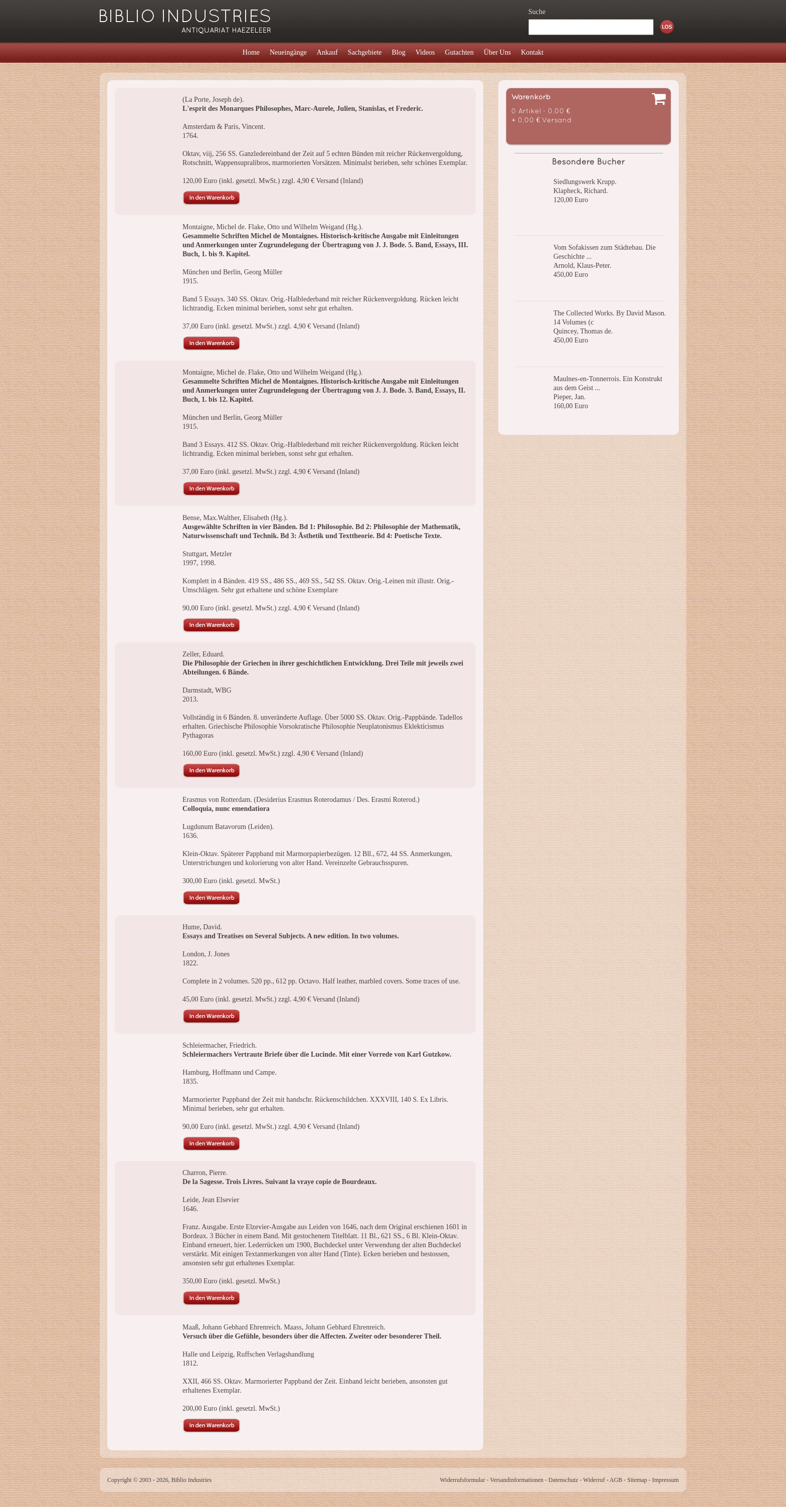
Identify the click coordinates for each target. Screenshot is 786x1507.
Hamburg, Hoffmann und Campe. (229, 1072)
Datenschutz (563, 1479)
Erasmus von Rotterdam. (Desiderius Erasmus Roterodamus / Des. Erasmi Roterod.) (301, 799)
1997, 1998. (199, 563)
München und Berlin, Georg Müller (232, 272)
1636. (190, 836)
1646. (190, 1209)
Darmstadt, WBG (207, 690)
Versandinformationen (516, 1479)
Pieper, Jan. (569, 397)
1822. (190, 963)
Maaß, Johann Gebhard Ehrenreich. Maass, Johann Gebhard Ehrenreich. (283, 1327)
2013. (190, 699)
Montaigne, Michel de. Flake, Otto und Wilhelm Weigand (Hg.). (272, 227)
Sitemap (637, 1479)
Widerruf (594, 1479)
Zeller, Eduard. (203, 654)
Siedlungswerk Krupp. (585, 182)
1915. (190, 281)
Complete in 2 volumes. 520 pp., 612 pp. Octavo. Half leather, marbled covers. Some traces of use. (321, 981)
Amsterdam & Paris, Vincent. (223, 126)
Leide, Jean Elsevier (210, 1200)
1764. (190, 135)
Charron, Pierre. (205, 1173)
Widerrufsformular (462, 1479)
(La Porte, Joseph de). (213, 99)
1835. (190, 1081)
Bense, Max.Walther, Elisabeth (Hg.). (235, 518)
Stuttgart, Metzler (207, 554)
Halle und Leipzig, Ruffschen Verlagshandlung (248, 1354)
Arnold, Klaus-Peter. (582, 265)
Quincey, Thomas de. (583, 331)
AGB (616, 1479)
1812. (190, 1363)
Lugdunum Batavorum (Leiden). (228, 826)
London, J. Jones (206, 954)
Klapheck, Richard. (580, 191)
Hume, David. (202, 927)
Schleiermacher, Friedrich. (219, 1045)
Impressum (665, 1479)
